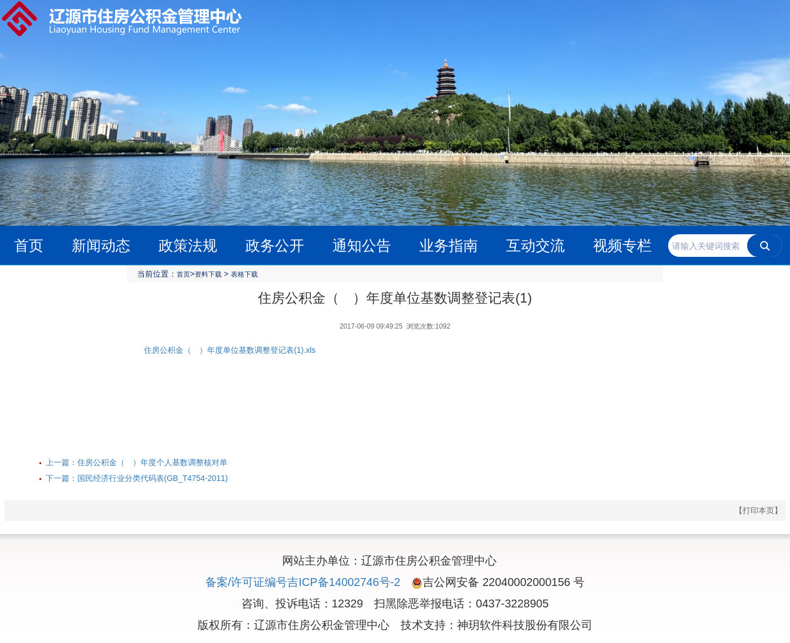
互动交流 (535, 245)
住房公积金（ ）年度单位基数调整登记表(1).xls (229, 350)
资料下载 (208, 274)
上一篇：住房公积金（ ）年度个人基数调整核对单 (136, 462)
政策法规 (188, 245)
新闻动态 (101, 245)
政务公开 (274, 245)
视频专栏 (622, 245)
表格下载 (244, 274)
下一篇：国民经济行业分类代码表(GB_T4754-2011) (137, 478)
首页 (28, 245)
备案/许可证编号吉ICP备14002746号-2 (303, 582)
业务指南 (448, 245)
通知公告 (361, 245)
